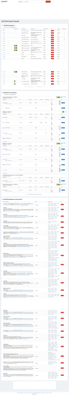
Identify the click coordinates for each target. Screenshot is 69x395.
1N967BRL (52, 342)
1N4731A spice (50, 319)
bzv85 (57, 227)
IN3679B (52, 334)
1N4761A (11, 289)
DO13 (49, 294)
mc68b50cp (55, 348)
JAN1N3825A (19, 294)
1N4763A (52, 313)
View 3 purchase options (8, 133)
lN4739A (49, 285)
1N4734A (15, 203)
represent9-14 (50, 351)
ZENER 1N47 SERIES (55, 254)
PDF (52, 30)
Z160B (49, 214)
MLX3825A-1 (15, 295)
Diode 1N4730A (50, 284)
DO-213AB (52, 293)
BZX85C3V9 (52, 373)
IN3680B (55, 334)
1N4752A (24, 238)
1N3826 (22, 295)
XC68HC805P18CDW (50, 348)
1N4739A (27, 203)
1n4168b (52, 276)
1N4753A (27, 238)
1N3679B (56, 246)
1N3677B (49, 246)
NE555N (52, 349)
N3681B (58, 334)
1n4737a (49, 245)
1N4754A (29, 238)
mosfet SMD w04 (50, 356)
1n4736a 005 (53, 227)
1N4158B (56, 233)
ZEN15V (56, 341)
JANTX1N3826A (14, 296)
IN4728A (55, 355)
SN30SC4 (55, 356)
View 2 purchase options (8, 149)
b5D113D (25, 374)
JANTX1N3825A (23, 294)
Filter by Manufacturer (6, 27)
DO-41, (4, 362)
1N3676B (56, 245)
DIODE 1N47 (52, 253)
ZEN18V (56, 342)
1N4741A (32, 203)
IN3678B (49, 334)
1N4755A (32, 238)
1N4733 (26, 295)
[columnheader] (8, 29)
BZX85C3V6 (56, 372)
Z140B (54, 213)
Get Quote (63, 107)
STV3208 (56, 220)
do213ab (55, 294)
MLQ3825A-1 (11, 295)
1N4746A (14, 204)
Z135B (51, 213)
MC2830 (49, 349)
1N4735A (17, 203)
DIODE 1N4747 (50, 254)
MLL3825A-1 (5, 295)
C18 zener (49, 227)
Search (48, 1)
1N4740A (30, 203)
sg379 (49, 347)
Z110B (51, 212)
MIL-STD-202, (15, 362)
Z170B (51, 214)
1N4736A (20, 203)
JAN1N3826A (9, 296)
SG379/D (49, 341)
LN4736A (54, 284)
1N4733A (52, 203)
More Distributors (5, 140)
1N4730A (4, 203)
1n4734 (58, 293)
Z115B (54, 212)
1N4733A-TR (20, 107)
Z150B (56, 213)
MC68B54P (52, 347)
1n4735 (55, 293)
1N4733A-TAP (20, 189)
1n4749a (52, 244)
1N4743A (7, 204)
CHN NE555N (55, 349)
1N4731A (7, 203)
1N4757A (7, 313)
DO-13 (49, 293)
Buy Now (63, 116)
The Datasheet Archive (4, 1)
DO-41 (20, 202)
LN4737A (57, 284)
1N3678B (52, 246)
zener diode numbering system (52, 259)
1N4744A (9, 204)
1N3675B (52, 245)
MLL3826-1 (22, 296)
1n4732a (56, 271)
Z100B (49, 212)
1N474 (52, 210)
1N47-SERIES (56, 253)
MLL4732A (8, 295)
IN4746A (58, 210)
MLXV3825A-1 (18, 295)
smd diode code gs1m (51, 357)
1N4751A (22, 238)
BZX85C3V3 (49, 372)
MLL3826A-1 (25, 296)
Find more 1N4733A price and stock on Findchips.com (34, 193)
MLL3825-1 (31, 294)
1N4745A (12, 204)
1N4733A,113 (20, 116)
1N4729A (31, 202)
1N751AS (49, 342)
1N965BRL (52, 341)
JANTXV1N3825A (28, 294)
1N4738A (25, 203)
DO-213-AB (52, 294)
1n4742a (49, 313)
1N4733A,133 (20, 148)
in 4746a (55, 210)
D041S (58, 294)
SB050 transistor (50, 355)
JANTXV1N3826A (18, 296)
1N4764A (11, 263)
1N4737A (22, 203)
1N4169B (49, 339)
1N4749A (17, 238)
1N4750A (19, 238)
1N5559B (28, 274)
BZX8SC (52, 377)
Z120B (56, 212)
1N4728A (20, 215)
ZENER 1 (49, 377)
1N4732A (9, 203)
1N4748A (19, 204)
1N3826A (24, 295)
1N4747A (17, 204)
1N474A (49, 210)
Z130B (49, 213)
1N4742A (4, 204)
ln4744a (55, 377)
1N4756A (4, 313)
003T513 (28, 374)
